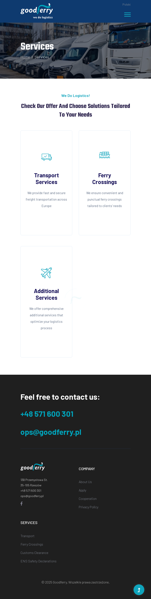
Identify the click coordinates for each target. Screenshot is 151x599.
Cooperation (88, 498)
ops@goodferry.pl (50, 431)
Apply (82, 490)
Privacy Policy (88, 507)
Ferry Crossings (104, 178)
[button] (127, 14)
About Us (85, 482)
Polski (127, 4)
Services (42, 57)
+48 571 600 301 (46, 413)
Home (25, 57)
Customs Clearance (34, 553)
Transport (27, 536)
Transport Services (46, 178)
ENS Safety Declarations (38, 561)
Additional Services (46, 294)
